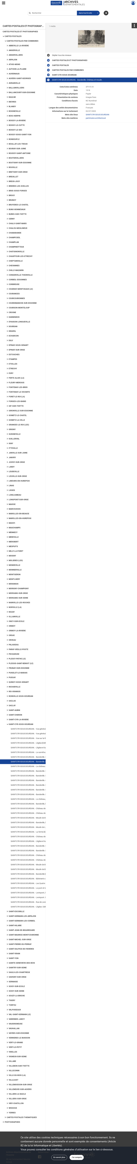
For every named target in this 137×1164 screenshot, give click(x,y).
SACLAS (12, 701)
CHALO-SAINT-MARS (18, 223)
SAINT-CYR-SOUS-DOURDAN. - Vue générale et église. (32, 733)
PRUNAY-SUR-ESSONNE (19, 668)
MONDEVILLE (14, 565)
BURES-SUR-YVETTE (17, 214)
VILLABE (12, 1061)
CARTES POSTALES (13, 36)
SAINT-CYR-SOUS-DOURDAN (21, 724)
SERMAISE (13, 982)
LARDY (12, 467)
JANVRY (12, 457)
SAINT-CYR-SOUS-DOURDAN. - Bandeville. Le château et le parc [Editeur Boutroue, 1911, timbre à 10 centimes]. (37, 776)
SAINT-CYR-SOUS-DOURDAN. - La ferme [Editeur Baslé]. (33, 832)
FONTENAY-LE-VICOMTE (19, 392)
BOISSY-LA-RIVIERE (17, 120)
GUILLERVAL (14, 439)
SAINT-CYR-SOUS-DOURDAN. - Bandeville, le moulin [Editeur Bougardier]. (37, 822)
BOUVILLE (13, 167)
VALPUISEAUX (15, 1010)
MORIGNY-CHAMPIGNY (19, 588)
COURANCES (14, 294)
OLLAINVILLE (14, 616)
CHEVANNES (14, 265)
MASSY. (12, 523)
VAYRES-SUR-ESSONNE (19, 1033)
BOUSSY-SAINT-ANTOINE (20, 153)
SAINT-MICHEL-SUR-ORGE (20, 939)
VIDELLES (13, 1052)
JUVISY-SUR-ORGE (17, 462)
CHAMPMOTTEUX (16, 247)
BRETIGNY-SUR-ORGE (18, 172)
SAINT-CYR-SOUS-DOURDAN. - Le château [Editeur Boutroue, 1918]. (37, 766)
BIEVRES (12, 102)
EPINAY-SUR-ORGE (17, 350)
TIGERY (12, 1000)
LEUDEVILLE (14, 471)
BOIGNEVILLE (14, 111)
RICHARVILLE (14, 687)
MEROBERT (14, 542)
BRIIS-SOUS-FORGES (18, 191)
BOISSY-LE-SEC (15, 130)
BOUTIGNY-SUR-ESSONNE (20, 163)
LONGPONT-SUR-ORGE (18, 499)
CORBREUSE (14, 284)
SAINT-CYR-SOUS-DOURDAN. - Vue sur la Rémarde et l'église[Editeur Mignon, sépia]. (37, 738)
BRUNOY (12, 200)
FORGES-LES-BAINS (17, 401)
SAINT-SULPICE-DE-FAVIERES (21, 949)
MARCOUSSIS (15, 509)
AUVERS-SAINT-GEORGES (20, 78)
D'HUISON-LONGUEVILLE (19, 322)
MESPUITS (13, 546)
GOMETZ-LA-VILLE (17, 420)
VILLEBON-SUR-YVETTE (19, 1066)
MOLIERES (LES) (16, 560)
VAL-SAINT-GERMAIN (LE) (20, 1014)
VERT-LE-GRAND (16, 1042)
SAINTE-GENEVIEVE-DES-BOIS (22, 963)
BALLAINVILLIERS (16, 88)
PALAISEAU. (14, 645)
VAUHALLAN (14, 1028)
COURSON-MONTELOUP (19, 308)
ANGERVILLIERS (16, 55)
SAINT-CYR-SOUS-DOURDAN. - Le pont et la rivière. (31, 888)
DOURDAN (13, 326)
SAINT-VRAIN (14, 953)
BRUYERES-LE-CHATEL (18, 205)
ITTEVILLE (13, 448)
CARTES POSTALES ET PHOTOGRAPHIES (20, 31)
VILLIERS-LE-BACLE (17, 1094)
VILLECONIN (14, 1070)
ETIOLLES (13, 364)
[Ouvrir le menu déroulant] (3, 3)
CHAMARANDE (15, 233)
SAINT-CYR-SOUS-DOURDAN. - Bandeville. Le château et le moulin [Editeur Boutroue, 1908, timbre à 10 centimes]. (37, 757)
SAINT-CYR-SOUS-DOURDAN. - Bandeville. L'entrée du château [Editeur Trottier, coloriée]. (37, 785)
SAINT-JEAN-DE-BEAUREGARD (22, 930)
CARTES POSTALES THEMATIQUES (22, 1117)
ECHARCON (14, 336)
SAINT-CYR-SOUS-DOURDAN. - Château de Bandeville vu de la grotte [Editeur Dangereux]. (37, 813)
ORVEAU (12, 640)
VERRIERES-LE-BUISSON (19, 1038)
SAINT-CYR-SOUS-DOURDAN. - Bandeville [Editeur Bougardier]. (36, 874)
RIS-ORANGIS (14, 691)
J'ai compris (77, 1157)
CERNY (12, 219)
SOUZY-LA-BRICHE (17, 996)
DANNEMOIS (14, 317)
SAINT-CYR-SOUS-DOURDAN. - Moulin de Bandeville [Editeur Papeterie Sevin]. (37, 869)
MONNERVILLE (15, 570)
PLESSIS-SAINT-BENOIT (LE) (21, 663)
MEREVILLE (14, 537)
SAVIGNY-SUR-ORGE (17, 977)
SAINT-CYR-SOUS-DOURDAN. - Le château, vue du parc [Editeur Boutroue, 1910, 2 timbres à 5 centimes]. (37, 799)
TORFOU (12, 1005)
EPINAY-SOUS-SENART (18, 345)
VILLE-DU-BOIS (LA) (17, 1075)
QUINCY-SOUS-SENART (19, 682)
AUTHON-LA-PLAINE (17, 69)
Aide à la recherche (37, 17)
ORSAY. (12, 635)
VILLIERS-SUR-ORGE (17, 1099)
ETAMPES (13, 359)
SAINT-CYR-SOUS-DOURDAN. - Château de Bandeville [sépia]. (36, 808)
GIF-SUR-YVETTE (16, 406)
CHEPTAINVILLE (16, 261)
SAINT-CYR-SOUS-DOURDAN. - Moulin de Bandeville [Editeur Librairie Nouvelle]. (37, 865)
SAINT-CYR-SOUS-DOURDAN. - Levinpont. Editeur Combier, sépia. (37, 897)
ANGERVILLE (14, 50)
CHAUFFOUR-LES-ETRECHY (21, 256)
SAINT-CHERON (15, 715)
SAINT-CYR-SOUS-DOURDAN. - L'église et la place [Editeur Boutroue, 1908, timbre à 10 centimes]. (37, 748)
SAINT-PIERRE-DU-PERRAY (20, 944)
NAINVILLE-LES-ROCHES (19, 602)
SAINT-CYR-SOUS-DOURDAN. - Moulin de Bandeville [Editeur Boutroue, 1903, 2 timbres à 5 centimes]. (37, 818)
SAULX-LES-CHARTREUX (19, 972)
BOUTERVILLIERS (16, 158)
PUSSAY (12, 677)
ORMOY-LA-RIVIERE (17, 631)
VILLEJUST (13, 1080)
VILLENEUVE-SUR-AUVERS (20, 1089)
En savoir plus (59, 1157)
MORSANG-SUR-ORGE (18, 593)
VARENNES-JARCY (17, 1019)
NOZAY (12, 612)
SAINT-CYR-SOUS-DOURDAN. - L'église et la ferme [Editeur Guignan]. (37, 841)
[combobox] (88, 13)
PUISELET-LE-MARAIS (18, 673)
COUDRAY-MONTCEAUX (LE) (21, 289)
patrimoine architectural (96, 118)
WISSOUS (13, 1108)
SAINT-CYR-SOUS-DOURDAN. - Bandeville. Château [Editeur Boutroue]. (37, 771)
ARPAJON (13, 60)
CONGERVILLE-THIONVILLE (21, 275)
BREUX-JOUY (14, 181)
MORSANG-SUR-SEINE (18, 598)
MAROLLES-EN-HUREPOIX (20, 518)
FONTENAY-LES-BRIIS (18, 387)
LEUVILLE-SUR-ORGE (18, 476)
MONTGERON (14, 574)
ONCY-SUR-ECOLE (16, 621)
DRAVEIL (12, 331)
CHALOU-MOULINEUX (18, 228)
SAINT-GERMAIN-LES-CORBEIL (22, 921)
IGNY (11, 443)
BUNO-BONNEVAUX (17, 209)
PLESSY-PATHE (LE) (17, 659)
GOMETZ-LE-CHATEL (18, 415)
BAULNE (12, 97)
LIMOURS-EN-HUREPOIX (19, 481)
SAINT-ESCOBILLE (16, 911)
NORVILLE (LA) (15, 607)
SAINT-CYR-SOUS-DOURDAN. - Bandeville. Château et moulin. (36, 762)
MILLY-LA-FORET (16, 551)
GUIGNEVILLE (14, 434)
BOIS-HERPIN (14, 116)
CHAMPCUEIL (14, 237)
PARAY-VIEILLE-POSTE (18, 649)
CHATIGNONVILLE (16, 251)
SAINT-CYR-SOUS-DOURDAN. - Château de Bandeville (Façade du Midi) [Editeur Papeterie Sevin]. (37, 855)
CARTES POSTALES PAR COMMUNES (22, 41)
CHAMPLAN (14, 242)
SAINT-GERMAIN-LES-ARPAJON (22, 916)
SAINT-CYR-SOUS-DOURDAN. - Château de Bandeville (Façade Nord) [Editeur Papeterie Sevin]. (37, 860)
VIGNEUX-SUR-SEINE (18, 1056)
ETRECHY (13, 368)
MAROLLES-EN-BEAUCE (19, 514)
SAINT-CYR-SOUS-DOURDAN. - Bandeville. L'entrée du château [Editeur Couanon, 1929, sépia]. (37, 790)
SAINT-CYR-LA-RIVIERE (19, 719)
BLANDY (12, 106)
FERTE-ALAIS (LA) (16, 378)
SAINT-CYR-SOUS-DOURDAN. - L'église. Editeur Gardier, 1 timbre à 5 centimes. (37, 907)
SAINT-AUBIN (14, 710)
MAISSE (12, 504)
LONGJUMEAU (15, 495)
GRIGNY (12, 429)
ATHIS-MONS (14, 64)
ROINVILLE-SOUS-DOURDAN (21, 696)
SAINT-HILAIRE (15, 925)
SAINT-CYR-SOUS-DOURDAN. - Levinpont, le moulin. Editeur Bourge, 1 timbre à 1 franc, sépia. (37, 893)
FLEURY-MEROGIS (16, 382)
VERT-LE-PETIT (15, 1047)
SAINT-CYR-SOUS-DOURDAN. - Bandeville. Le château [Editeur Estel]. (37, 794)
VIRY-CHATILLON (16, 1103)
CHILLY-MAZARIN (16, 270)
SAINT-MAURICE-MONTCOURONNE (24, 935)
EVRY (11, 373)
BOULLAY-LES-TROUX (18, 144)
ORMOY (12, 626)
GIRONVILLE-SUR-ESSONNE (21, 411)
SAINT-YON (13, 958)
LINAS (11, 485)
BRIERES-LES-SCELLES (19, 186)
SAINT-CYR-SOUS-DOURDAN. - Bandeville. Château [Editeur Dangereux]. (37, 780)
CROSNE (12, 312)
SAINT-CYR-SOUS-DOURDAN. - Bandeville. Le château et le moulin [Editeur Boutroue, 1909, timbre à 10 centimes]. (37, 846)
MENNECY (13, 532)
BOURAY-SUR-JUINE (17, 148)
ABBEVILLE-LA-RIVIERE (19, 46)
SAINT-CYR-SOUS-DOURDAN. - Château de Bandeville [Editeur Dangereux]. (37, 836)
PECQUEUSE (14, 654)
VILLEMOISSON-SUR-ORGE (20, 1085)
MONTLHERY (14, 579)
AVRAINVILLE (14, 83)
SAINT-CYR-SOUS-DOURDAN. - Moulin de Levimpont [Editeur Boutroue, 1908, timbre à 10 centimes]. (37, 827)
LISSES (12, 490)
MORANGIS (13, 584)
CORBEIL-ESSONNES (18, 280)
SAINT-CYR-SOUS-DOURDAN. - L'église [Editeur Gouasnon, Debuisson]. (37, 743)
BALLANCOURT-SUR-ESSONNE (22, 92)
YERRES (12, 1113)
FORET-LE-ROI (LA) (17, 397)
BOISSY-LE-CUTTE (17, 125)
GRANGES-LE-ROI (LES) (19, 425)
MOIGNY (12, 556)
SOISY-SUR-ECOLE (17, 986)
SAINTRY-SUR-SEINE (18, 968)
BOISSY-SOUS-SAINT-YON (20, 134)
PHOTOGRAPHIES (12, 1122)
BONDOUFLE (14, 139)
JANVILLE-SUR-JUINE (18, 453)
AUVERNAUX (14, 74)
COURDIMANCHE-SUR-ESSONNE (23, 303)
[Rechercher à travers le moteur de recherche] (53, 13)
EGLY (11, 340)
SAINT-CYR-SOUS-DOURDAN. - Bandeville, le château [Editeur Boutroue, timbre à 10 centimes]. (37, 804)
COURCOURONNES (17, 298)
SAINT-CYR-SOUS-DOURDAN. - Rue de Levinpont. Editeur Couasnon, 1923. (37, 902)
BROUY (12, 195)
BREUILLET (13, 177)
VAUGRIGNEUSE (15, 1024)
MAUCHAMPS (14, 528)
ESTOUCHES (14, 354)
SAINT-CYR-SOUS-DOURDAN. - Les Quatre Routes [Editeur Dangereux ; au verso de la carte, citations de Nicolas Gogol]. (37, 883)
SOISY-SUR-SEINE (16, 991)
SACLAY (12, 705)
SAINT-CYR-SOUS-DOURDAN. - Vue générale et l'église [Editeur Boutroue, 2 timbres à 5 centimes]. (37, 729)
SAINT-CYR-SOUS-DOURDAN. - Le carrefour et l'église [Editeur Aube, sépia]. (37, 752)
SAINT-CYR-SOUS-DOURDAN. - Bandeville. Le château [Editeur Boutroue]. (37, 850)
